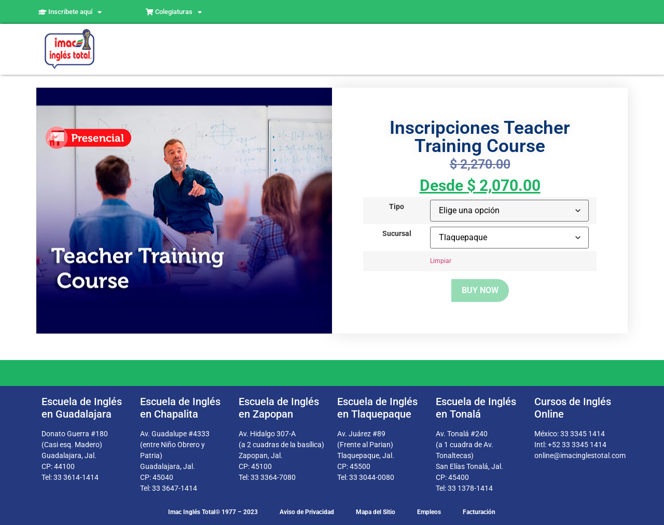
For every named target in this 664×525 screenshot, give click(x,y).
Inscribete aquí (70, 12)
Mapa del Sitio (375, 512)
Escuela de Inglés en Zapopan (279, 407)
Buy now (480, 290)
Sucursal (396, 234)
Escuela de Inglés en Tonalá (476, 407)
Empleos (429, 512)
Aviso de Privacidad (307, 512)
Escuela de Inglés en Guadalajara (82, 407)
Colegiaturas (174, 12)
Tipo (396, 207)
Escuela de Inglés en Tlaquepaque (377, 407)
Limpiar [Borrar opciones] (440, 261)
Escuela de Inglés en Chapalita (180, 407)
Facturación (479, 512)
